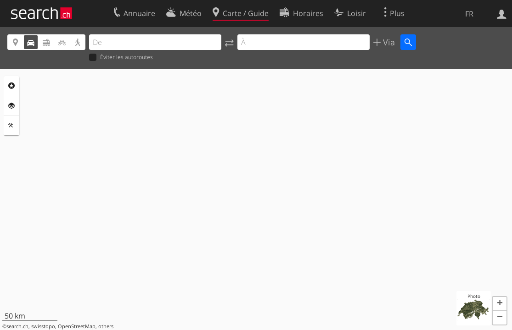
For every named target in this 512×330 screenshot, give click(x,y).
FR (469, 14)
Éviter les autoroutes (121, 57)
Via (388, 42)
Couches (11, 106)
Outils (11, 125)
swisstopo (43, 326)
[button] (499, 304)
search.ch (17, 326)
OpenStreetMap (77, 326)
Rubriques (11, 85)
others (105, 326)
